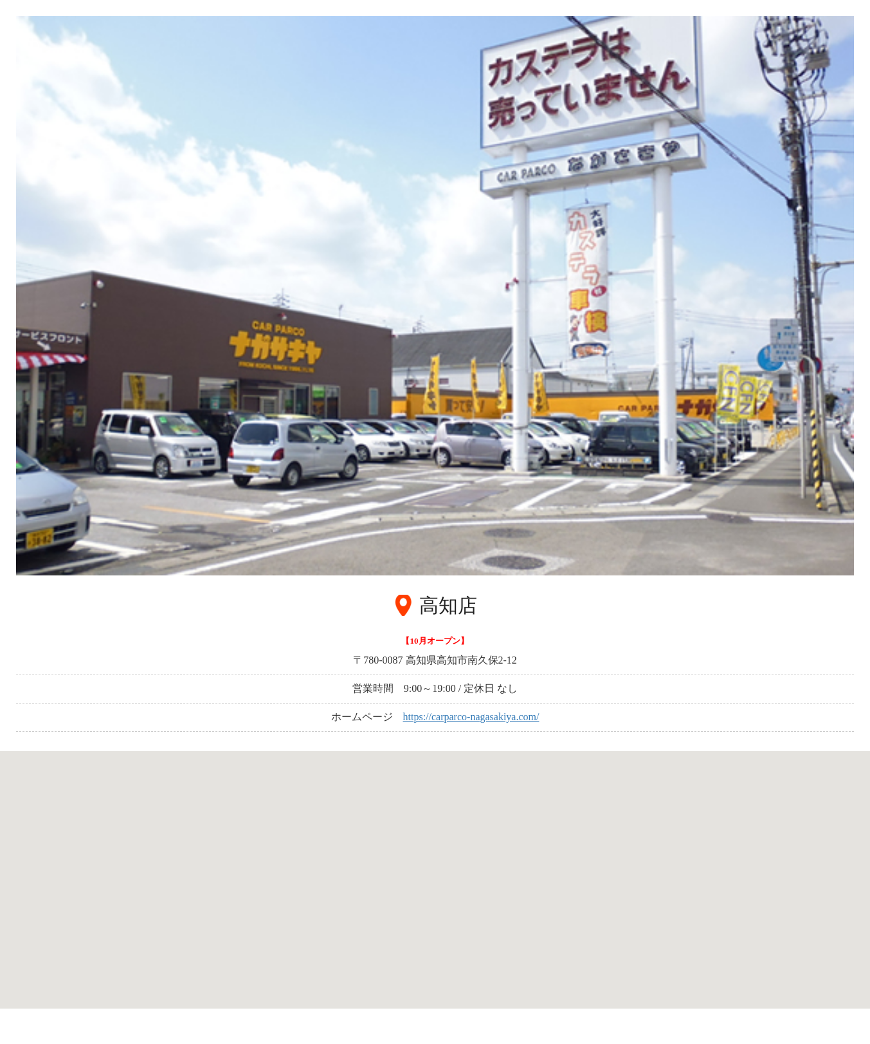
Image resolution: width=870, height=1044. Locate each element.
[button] (435, 872)
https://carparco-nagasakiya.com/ (471, 716)
